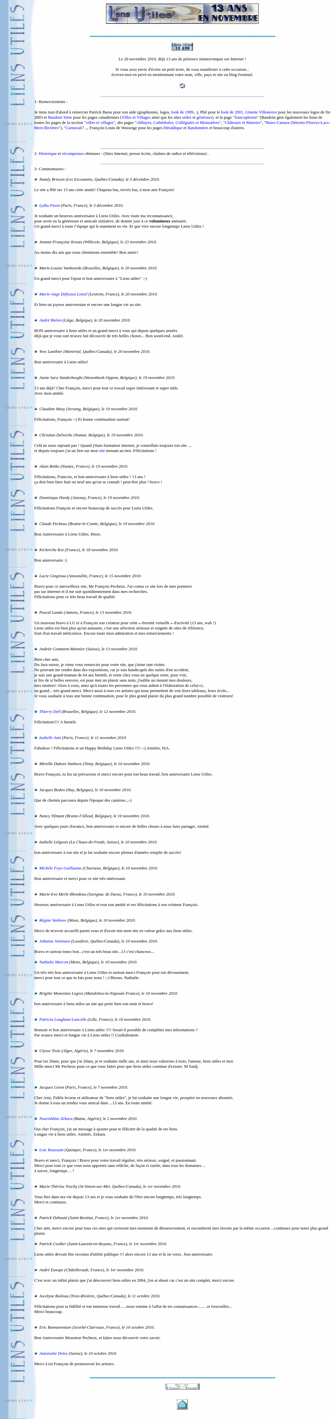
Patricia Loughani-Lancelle (63, 1019)
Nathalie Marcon (53, 961)
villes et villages (99, 122)
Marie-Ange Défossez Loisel (63, 294)
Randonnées (198, 127)
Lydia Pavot (49, 205)
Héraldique (172, 127)
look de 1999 (182, 112)
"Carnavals (73, 127)
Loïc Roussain (51, 1149)
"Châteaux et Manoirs (241, 122)
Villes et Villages (136, 117)
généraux (204, 117)
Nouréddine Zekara (55, 1118)
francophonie (246, 117)
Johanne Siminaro (54, 941)
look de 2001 (232, 112)
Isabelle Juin (50, 737)
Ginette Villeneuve (261, 112)
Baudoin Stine (60, 117)
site (102, 450)
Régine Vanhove (53, 920)
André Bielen (50, 320)
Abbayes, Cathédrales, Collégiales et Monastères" (178, 122)
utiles (186, 117)
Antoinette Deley (53, 1353)
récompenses (73, 153)
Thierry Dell (50, 711)
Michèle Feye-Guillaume (60, 868)
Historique (48, 153)
